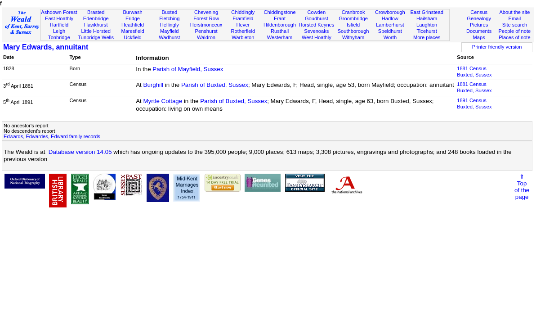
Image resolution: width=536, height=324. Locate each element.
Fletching (169, 18)
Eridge (132, 18)
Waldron (206, 37)
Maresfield (132, 31)
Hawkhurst (95, 24)
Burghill (153, 84)
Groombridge (353, 18)
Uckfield (133, 37)
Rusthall (280, 31)
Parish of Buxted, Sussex (214, 84)
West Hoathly (316, 37)
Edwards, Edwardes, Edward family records (52, 136)
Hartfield (59, 24)
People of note (515, 31)
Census (478, 12)
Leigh (59, 31)
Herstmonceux (206, 24)
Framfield (242, 18)
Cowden (316, 12)
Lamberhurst (390, 24)
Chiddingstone (280, 12)
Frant (280, 18)
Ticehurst (426, 31)
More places (427, 37)
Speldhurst (390, 31)
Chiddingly (243, 12)
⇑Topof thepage (521, 186)
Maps (479, 37)
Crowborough (390, 12)
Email (515, 18)
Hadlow (390, 18)
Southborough (353, 31)
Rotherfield (243, 31)
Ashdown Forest (59, 12)
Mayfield (169, 31)
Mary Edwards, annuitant (45, 47)
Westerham (280, 37)
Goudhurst (316, 18)
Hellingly (169, 24)
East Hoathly (59, 18)
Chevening (206, 12)
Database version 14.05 (80, 151)
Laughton (426, 24)
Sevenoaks (316, 31)
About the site (514, 12)
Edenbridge (96, 18)
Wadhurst (169, 37)
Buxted (169, 12)
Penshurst (206, 31)
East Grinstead (426, 12)
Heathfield (132, 24)
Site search (514, 24)
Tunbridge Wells (96, 37)
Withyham (353, 37)
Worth (390, 37)
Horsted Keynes (316, 24)
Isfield (353, 24)
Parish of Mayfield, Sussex (187, 69)
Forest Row (206, 18)
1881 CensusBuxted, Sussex (474, 71)
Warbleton (243, 37)
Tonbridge (59, 37)
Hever (243, 24)
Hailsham (426, 18)
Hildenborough (280, 24)
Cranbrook (353, 12)
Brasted (95, 12)
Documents (478, 31)
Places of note (514, 37)
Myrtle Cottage (163, 101)
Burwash (132, 12)
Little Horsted (96, 31)
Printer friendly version (497, 47)
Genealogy (479, 18)
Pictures (479, 24)
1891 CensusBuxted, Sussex (474, 103)
